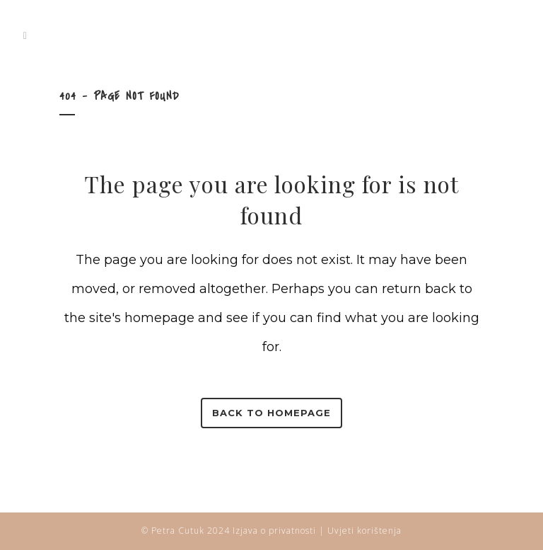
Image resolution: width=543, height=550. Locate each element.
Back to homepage (271, 412)
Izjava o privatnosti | (280, 531)
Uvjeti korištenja (364, 531)
